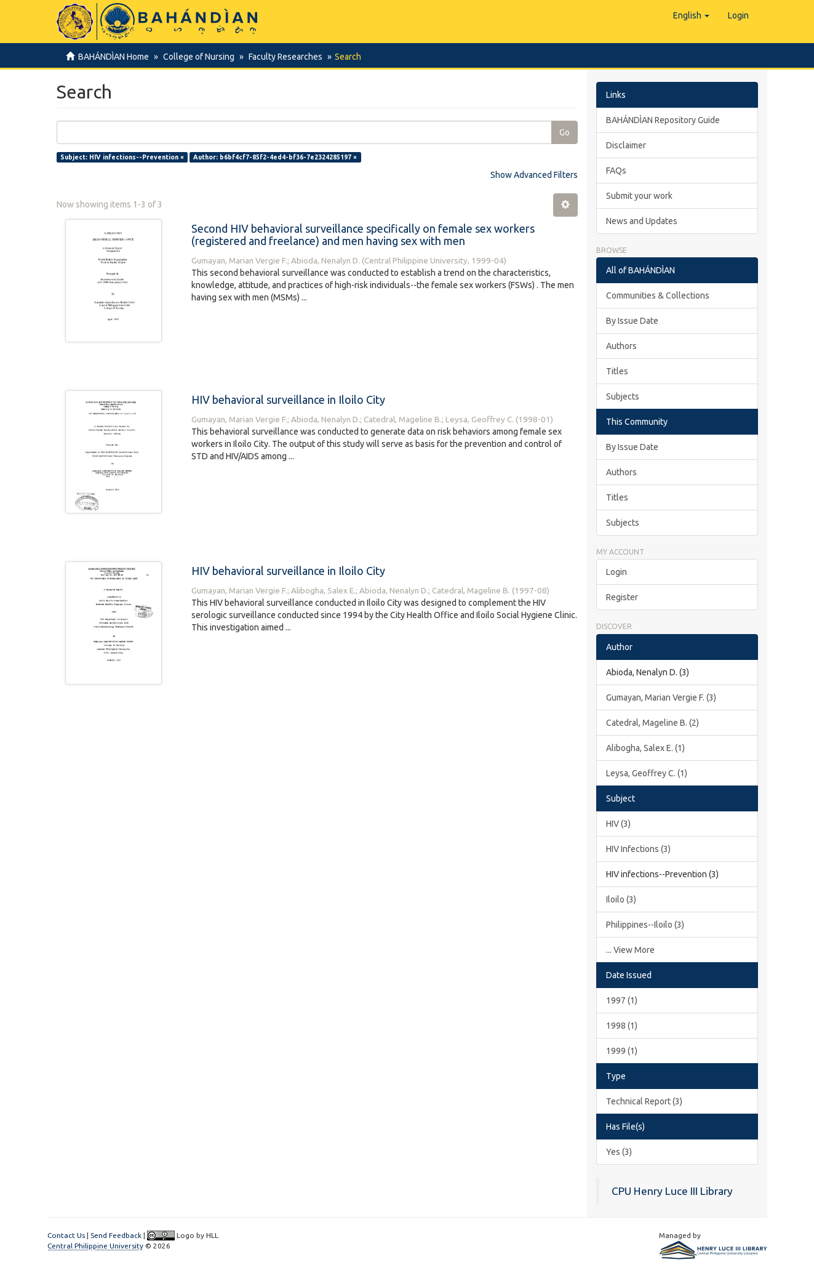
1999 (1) (621, 1051)
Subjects (622, 396)
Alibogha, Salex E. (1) (645, 748)
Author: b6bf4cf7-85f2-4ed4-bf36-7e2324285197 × (275, 157)
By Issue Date (632, 321)
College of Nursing (197, 57)
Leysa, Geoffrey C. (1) (646, 773)
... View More (630, 950)
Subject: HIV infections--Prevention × (122, 157)
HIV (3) (618, 824)
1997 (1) (621, 1000)
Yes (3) (619, 1152)
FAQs (616, 170)
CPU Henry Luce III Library (672, 1191)
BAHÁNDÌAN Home (113, 57)
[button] (691, 15)
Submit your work (639, 196)
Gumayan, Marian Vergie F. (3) (661, 697)
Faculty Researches (282, 57)
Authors (621, 346)
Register (622, 597)
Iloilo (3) (621, 899)
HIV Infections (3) (638, 849)
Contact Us (66, 1235)
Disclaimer (626, 145)
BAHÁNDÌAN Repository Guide (663, 120)
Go (564, 132)
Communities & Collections (657, 295)
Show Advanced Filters (534, 175)
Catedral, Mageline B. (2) (652, 723)
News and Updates (641, 221)
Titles (617, 371)
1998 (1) (621, 1026)
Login (616, 572)
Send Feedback (116, 1235)
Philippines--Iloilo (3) (645, 925)
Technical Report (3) (644, 1101)
